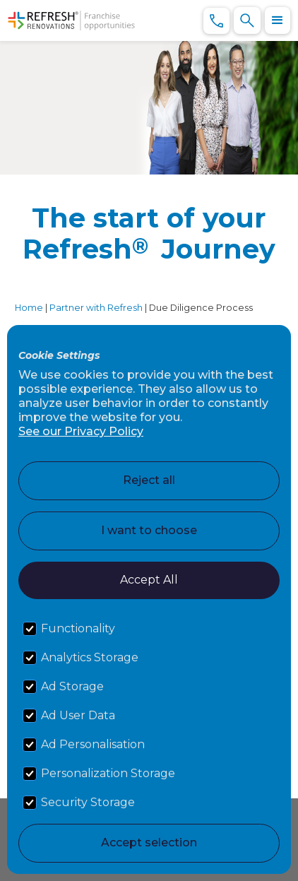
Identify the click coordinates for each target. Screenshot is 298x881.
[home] (71, 20)
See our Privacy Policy (80, 431)
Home (29, 307)
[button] (277, 20)
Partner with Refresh (96, 307)
